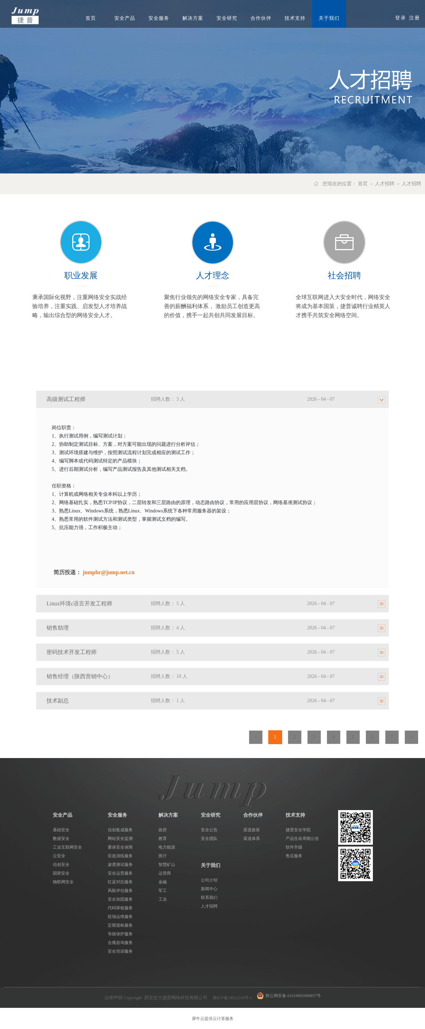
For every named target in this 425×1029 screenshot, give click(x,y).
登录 (400, 17)
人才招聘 (384, 183)
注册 (414, 17)
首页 (90, 18)
